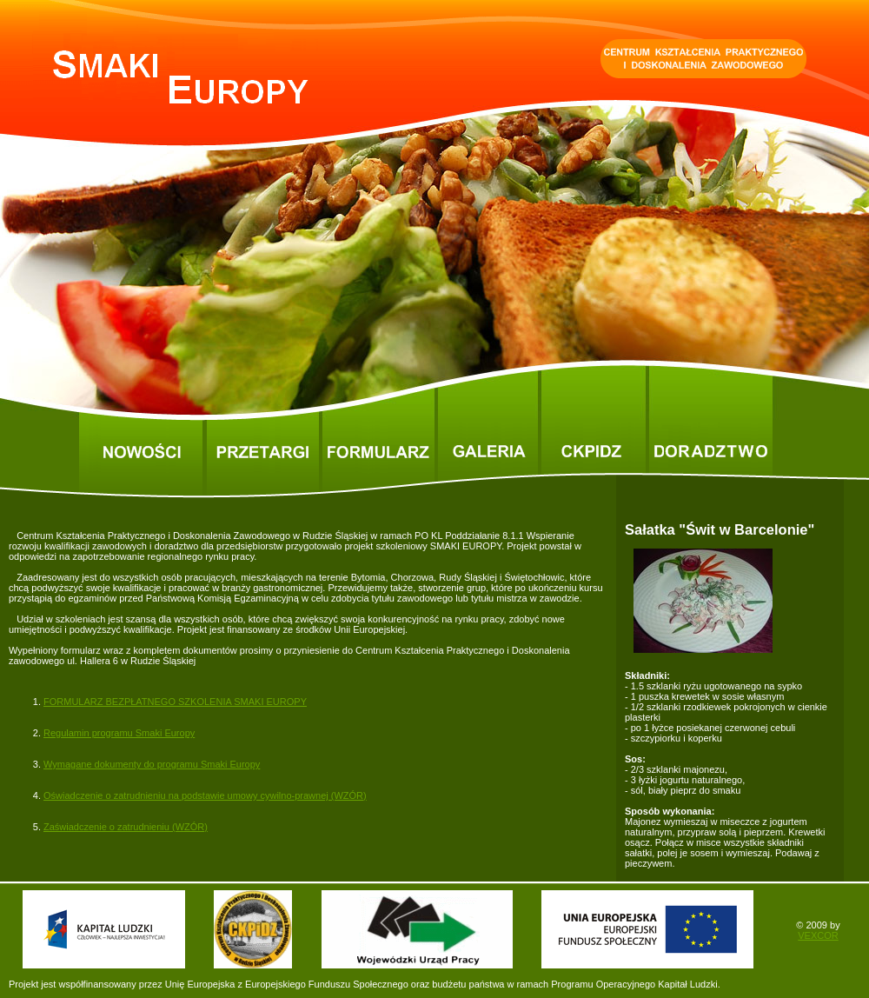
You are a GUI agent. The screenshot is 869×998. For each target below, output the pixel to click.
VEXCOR (818, 935)
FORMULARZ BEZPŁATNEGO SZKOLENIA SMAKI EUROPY (175, 701)
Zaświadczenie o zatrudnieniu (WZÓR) (125, 827)
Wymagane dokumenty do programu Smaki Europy (151, 764)
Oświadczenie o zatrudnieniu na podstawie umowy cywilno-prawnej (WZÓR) (205, 795)
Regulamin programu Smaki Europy (119, 733)
